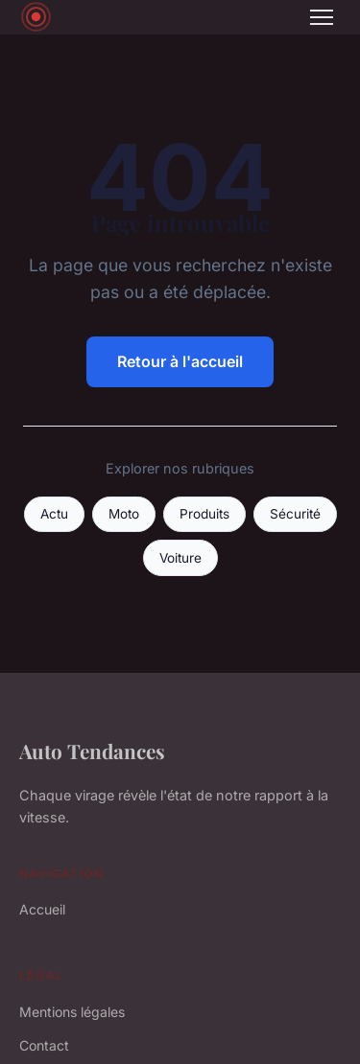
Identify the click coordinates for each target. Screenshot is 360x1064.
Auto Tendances (92, 750)
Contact (44, 1045)
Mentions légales (72, 1012)
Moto (123, 513)
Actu (54, 513)
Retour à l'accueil (180, 361)
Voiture (180, 558)
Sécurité (295, 513)
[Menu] (321, 17)
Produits (204, 513)
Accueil (42, 909)
